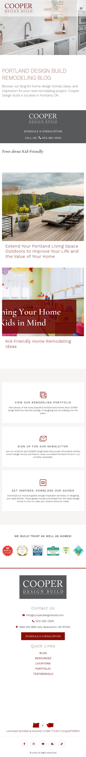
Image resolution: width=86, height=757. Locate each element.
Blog (43, 653)
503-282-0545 (50, 138)
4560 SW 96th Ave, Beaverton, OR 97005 (43, 627)
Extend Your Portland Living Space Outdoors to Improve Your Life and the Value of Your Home (42, 251)
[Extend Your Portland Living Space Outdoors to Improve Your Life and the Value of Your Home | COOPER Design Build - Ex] (43, 207)
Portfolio (43, 668)
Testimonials (43, 673)
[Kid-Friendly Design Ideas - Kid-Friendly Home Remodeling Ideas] (43, 302)
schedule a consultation (43, 131)
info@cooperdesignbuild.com (43, 615)
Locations (43, 663)
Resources (43, 658)
